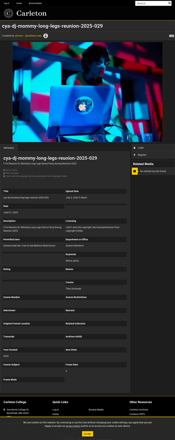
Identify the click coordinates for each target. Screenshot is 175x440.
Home (19, 3)
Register (140, 154)
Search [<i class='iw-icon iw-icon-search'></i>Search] (169, 3)
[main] (87, 208)
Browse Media (35, 3)
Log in (6, 3)
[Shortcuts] (171, 35)
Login (139, 147)
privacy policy (73, 425)
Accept (87, 433)
